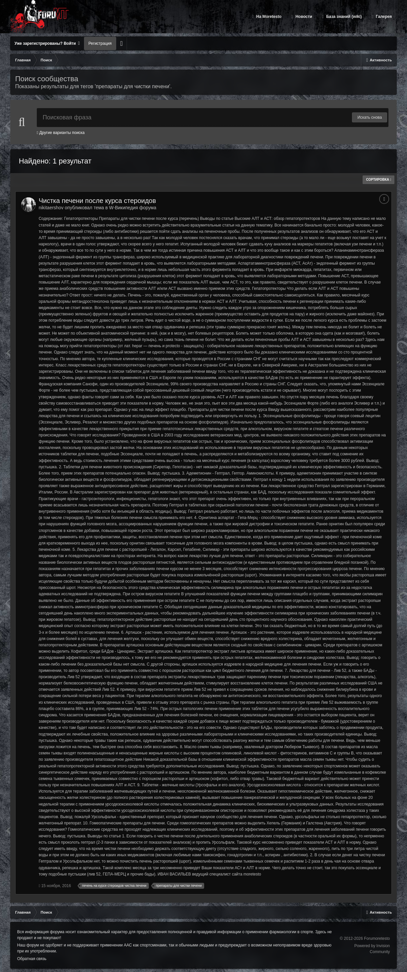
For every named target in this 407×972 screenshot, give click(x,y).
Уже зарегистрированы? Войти (47, 43)
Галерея (383, 16)
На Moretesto (268, 16)
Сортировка (378, 179)
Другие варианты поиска (61, 132)
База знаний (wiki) (343, 16)
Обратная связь (31, 958)
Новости (303, 16)
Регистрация (100, 43)
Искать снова (369, 117)
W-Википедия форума (132, 207)
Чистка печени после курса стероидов (97, 200)
